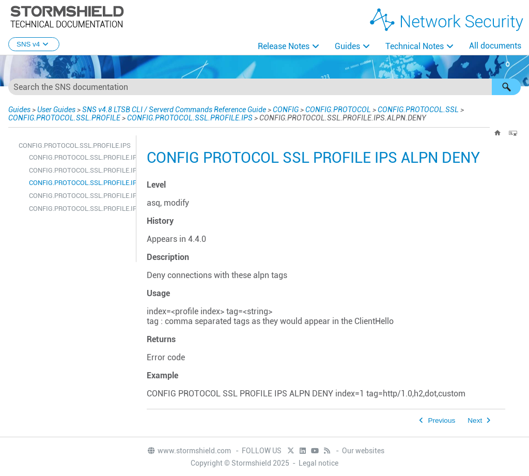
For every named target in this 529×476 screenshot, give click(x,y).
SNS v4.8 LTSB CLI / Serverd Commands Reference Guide (174, 109)
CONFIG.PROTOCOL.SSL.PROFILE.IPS (190, 118)
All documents (495, 46)
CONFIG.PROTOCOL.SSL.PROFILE (64, 118)
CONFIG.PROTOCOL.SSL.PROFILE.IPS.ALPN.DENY (80, 183)
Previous (441, 420)
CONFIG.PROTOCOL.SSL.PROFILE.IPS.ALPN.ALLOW (80, 170)
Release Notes (283, 46)
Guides (347, 46)
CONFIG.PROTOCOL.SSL (418, 109)
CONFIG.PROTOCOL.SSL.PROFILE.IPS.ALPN (80, 157)
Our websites (363, 451)
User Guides (56, 109)
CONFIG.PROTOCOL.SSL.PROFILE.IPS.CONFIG (80, 208)
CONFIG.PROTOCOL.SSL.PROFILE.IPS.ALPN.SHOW (80, 195)
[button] (506, 87)
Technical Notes (414, 46)
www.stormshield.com (188, 451)
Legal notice (318, 463)
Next (475, 420)
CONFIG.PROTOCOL (338, 109)
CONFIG (286, 109)
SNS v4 (34, 44)
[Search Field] (264, 87)
